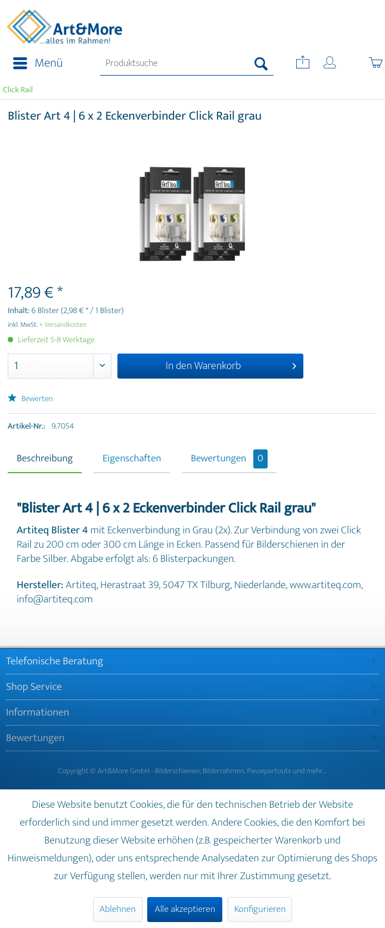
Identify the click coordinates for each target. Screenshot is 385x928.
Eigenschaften (132, 459)
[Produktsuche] (187, 64)
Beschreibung (45, 459)
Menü (38, 63)
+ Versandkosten (63, 325)
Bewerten (30, 399)
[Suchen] (261, 64)
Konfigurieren (259, 909)
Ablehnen (118, 909)
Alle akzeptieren (184, 909)
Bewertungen (229, 458)
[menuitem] (34, 64)
